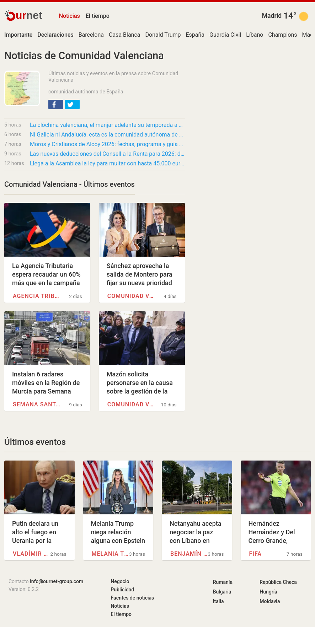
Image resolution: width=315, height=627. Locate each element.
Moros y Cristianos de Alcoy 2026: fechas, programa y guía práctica (107, 144)
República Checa (278, 582)
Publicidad (122, 589)
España (195, 34)
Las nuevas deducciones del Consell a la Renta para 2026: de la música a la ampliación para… (107, 153)
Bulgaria (222, 592)
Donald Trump (163, 34)
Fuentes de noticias (132, 598)
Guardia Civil (225, 34)
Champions (282, 34)
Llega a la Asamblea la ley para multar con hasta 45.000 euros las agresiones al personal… (107, 163)
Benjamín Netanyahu (189, 553)
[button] (55, 104)
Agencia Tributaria (37, 296)
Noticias (69, 15)
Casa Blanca (124, 34)
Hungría (268, 592)
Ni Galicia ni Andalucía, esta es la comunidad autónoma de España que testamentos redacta (107, 134)
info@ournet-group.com (56, 581)
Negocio (120, 581)
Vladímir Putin (31, 553)
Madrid (272, 15)
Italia (218, 601)
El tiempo (98, 15)
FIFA (255, 553)
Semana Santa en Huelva (37, 404)
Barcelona (91, 34)
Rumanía (223, 582)
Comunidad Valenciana (131, 296)
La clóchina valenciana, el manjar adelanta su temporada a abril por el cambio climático (107, 125)
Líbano (254, 34)
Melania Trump (110, 553)
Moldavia (270, 601)
